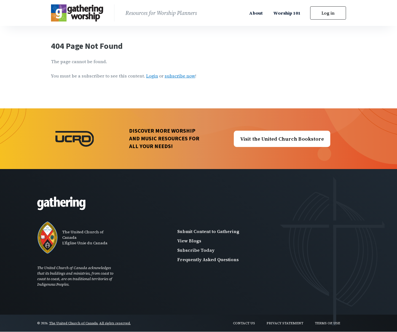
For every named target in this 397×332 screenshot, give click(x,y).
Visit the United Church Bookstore (282, 138)
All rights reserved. (115, 323)
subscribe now (180, 76)
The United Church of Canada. (73, 323)
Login (152, 76)
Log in (328, 13)
